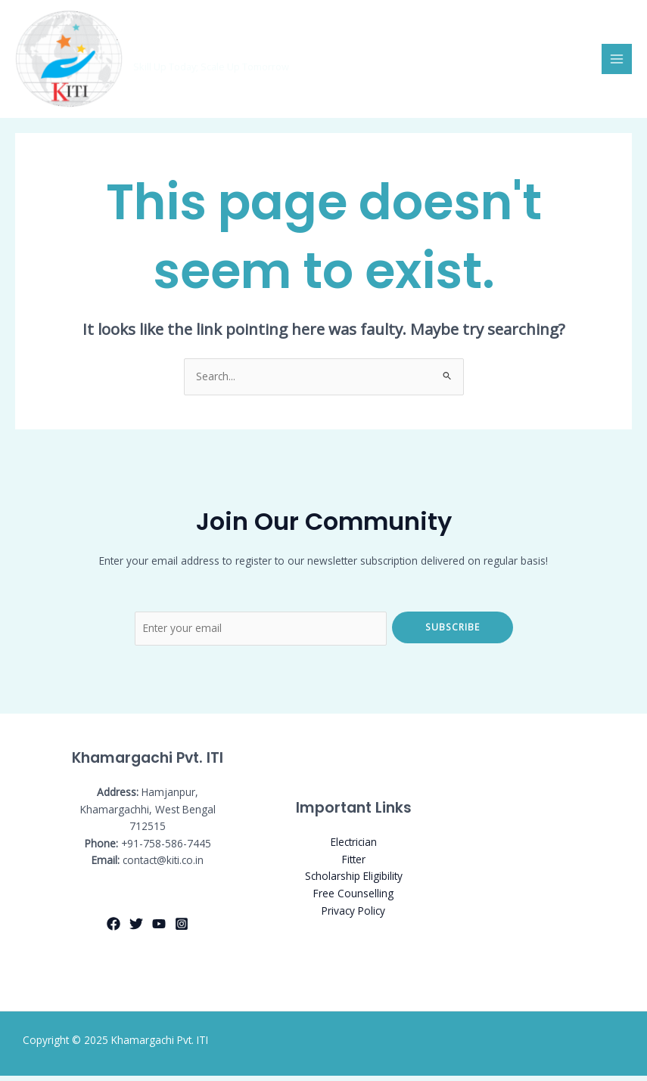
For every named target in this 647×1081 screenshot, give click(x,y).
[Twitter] (136, 929)
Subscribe (452, 632)
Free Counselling (353, 898)
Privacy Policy (353, 915)
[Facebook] (113, 929)
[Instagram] (181, 929)
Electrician (354, 847)
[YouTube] (159, 929)
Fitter (353, 864)
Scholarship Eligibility (354, 881)
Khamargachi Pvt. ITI (212, 54)
